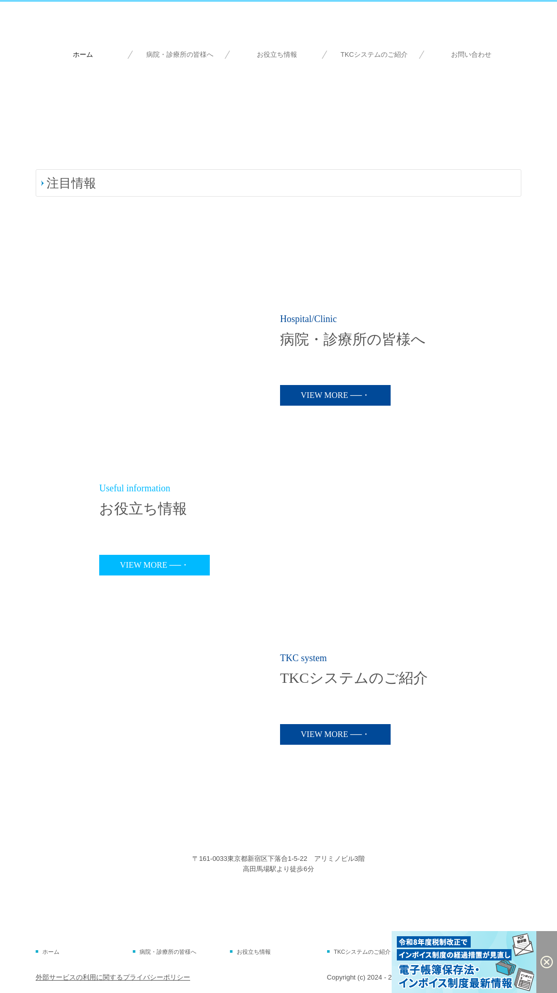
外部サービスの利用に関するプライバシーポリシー (113, 977)
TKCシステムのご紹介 (374, 54)
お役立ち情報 (277, 54)
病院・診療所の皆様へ (179, 54)
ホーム (83, 54)
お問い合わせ (471, 54)
